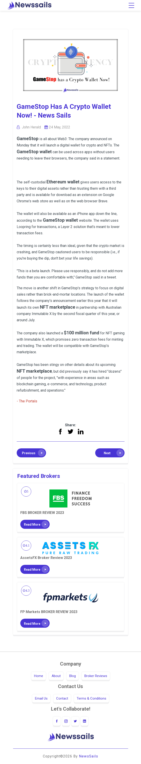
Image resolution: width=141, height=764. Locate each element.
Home (38, 676)
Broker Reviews (95, 676)
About (56, 676)
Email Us (41, 698)
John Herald (31, 127)
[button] (31, 452)
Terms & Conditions (91, 698)
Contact (62, 698)
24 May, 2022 (59, 127)
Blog (72, 676)
